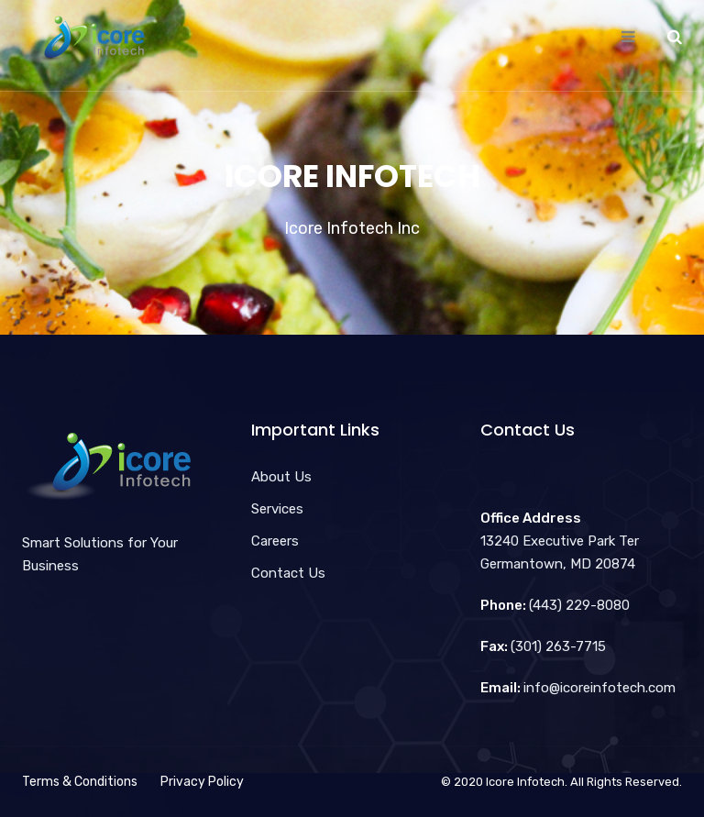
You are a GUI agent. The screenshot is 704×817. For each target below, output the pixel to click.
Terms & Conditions (80, 781)
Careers (275, 541)
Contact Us (288, 573)
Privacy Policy (202, 781)
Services (277, 509)
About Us (281, 477)
